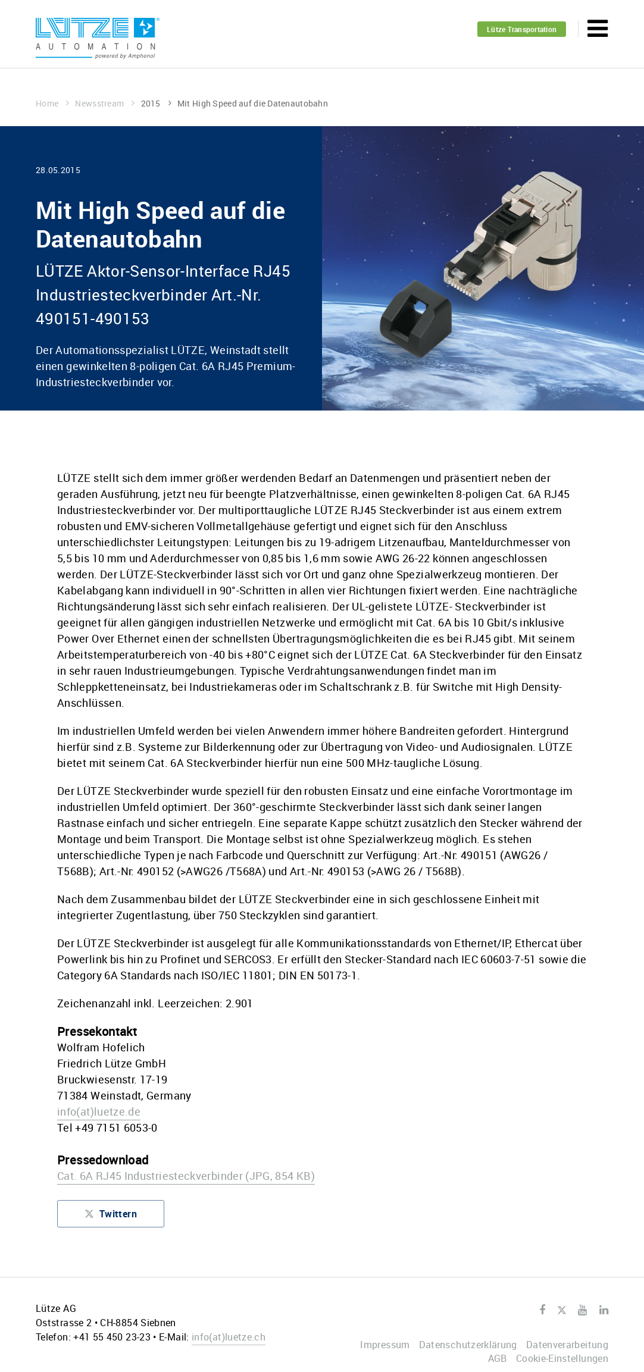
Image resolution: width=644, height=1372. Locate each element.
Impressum (384, 1344)
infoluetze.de (98, 1111)
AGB (497, 1358)
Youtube (582, 1310)
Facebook (542, 1310)
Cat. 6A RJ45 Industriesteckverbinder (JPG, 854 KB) (186, 1176)
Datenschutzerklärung (468, 1344)
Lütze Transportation (522, 29)
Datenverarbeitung (567, 1344)
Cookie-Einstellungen (562, 1358)
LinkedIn (603, 1310)
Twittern (111, 1216)
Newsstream (105, 103)
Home (52, 103)
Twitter (561, 1310)
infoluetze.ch (228, 1336)
